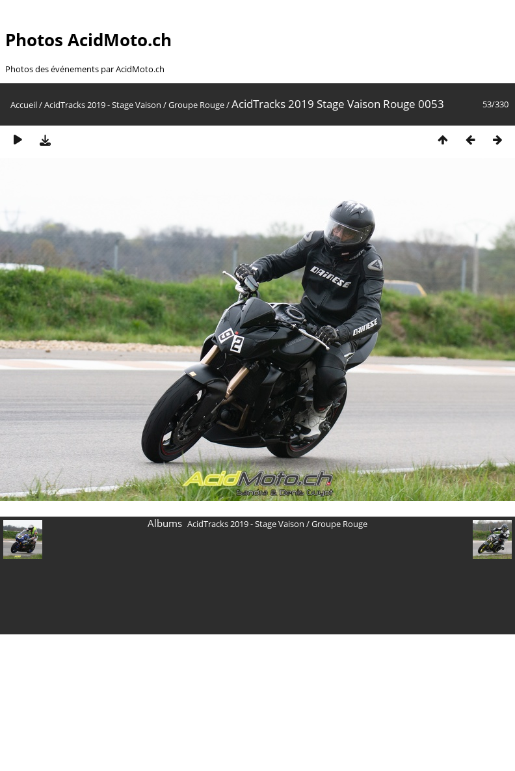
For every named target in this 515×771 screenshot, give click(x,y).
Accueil (23, 105)
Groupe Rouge (196, 105)
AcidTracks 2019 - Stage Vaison (102, 105)
